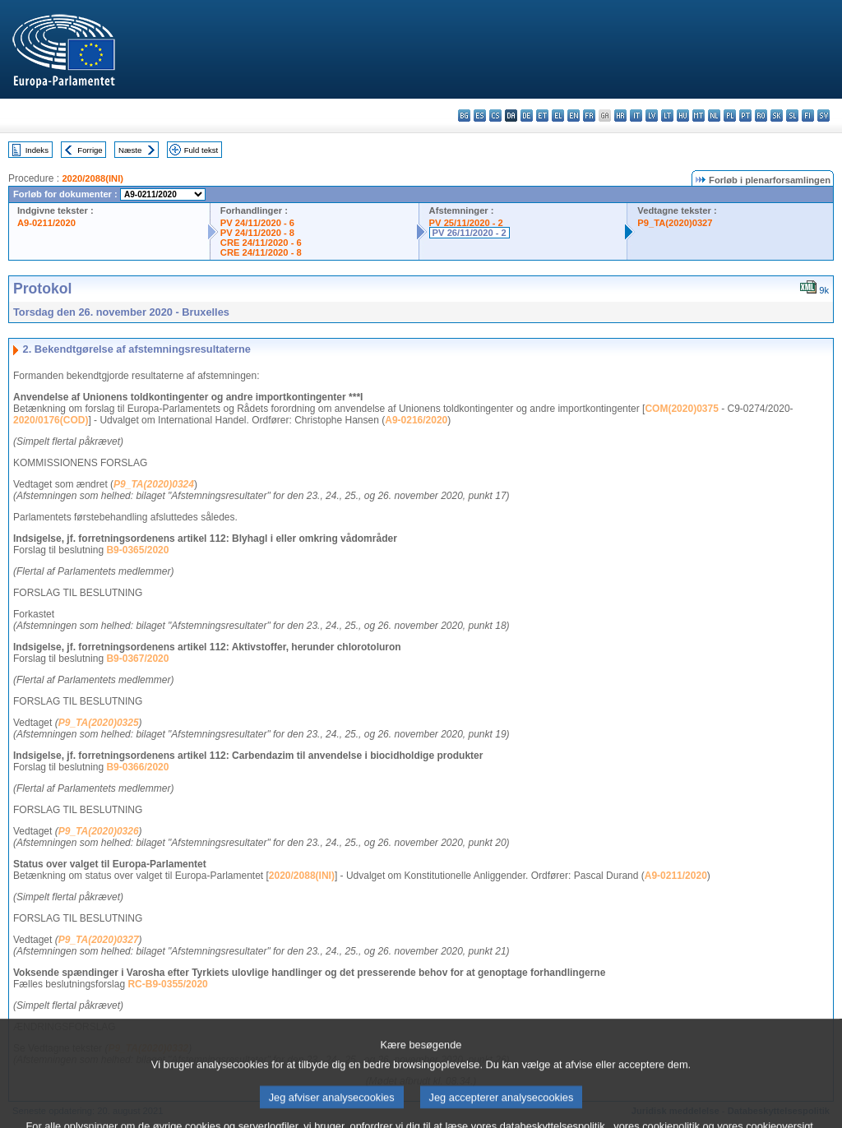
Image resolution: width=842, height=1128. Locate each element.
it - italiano (636, 115)
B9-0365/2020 (137, 550)
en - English (573, 115)
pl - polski (730, 115)
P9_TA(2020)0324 (153, 484)
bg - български (464, 115)
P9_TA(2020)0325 (98, 722)
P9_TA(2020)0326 (98, 831)
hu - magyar (683, 115)
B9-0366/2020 (137, 767)
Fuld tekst (201, 150)
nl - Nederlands (714, 115)
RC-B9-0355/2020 (167, 984)
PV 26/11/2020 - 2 (470, 233)
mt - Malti (698, 115)
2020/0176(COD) (50, 420)
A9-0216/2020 (416, 420)
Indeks (37, 150)
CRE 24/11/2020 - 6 (261, 242)
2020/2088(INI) (92, 178)
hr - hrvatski (620, 115)
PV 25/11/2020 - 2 (466, 223)
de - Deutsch (526, 115)
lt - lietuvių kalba (667, 115)
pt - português (745, 115)
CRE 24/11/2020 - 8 (261, 252)
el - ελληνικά (558, 115)
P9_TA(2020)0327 (674, 223)
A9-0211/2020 (46, 223)
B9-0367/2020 (137, 658)
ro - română (761, 115)
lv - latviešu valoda (651, 115)
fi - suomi (808, 115)
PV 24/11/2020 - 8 (257, 233)
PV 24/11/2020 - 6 (257, 223)
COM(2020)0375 (681, 408)
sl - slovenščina (792, 115)
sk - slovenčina (776, 115)
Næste (129, 150)
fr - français (589, 115)
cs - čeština (495, 115)
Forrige (89, 150)
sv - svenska (823, 115)
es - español (480, 115)
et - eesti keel (542, 115)
